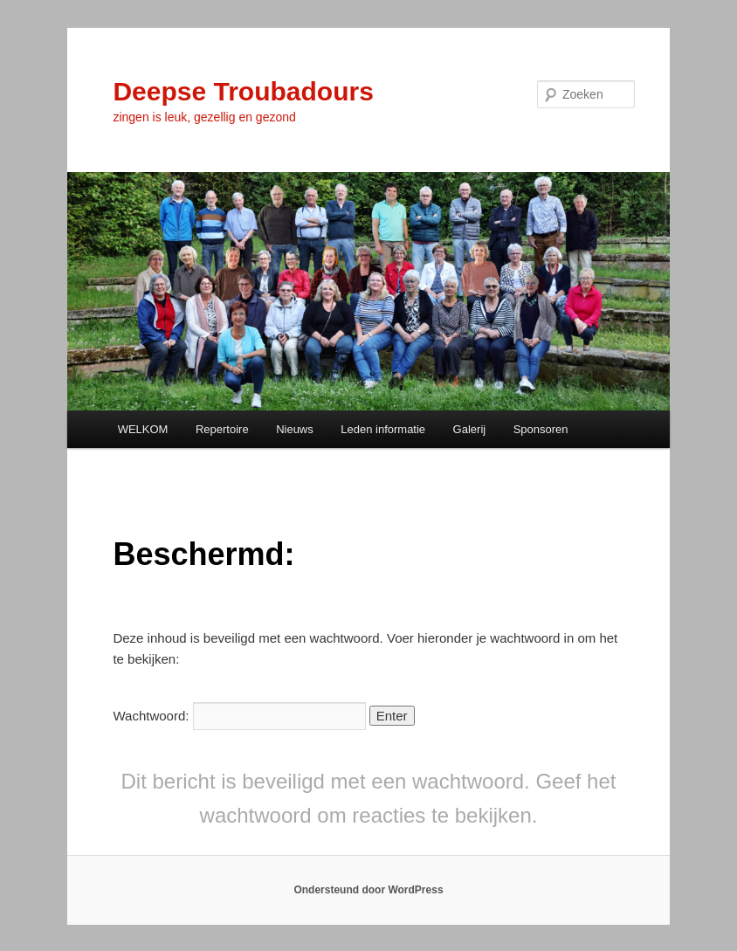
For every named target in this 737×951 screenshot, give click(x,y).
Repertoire (222, 429)
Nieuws (294, 429)
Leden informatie (383, 429)
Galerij (469, 429)
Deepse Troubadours (243, 91)
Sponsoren (540, 429)
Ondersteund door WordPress (368, 890)
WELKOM (143, 429)
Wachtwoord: (239, 715)
